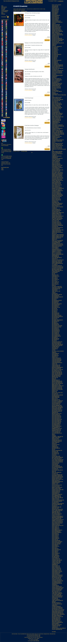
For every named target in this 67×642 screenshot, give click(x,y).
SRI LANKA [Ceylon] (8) (55, 556)
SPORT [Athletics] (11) (55, 527)
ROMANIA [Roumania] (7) (56, 482)
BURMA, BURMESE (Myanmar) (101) (57, 116)
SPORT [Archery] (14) (55, 526)
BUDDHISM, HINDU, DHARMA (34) (57, 113)
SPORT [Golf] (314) (55, 539)
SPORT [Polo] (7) (54, 547)
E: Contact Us (60, 1)
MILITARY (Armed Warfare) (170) (57, 382)
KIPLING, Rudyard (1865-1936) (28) (57, 344)
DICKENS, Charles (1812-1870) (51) (57, 180)
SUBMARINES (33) (55, 564)
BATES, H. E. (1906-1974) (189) (57, 79)
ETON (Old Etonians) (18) (56, 209)
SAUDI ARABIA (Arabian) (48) (56, 496)
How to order (3, 8)
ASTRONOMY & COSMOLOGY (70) (57, 70)
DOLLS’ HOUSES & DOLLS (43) (57, 184)
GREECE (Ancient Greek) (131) (57, 246)
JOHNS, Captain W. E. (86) (56, 291)
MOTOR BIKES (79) (55, 393)
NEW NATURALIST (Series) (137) (57, 410)
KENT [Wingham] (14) (55, 339)
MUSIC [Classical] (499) (55, 397)
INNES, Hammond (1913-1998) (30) (57, 270)
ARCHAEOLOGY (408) (55, 37)
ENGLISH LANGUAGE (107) (56, 198)
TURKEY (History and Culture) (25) (57, 600)
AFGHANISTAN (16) (55, 7)
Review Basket (3, 16)
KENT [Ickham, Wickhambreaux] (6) (57, 319)
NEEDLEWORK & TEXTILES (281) (57, 406)
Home (2, 5)
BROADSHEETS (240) (55, 109)
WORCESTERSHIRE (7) (55, 623)
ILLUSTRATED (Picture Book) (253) (57, 268)
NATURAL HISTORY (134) (56, 404)
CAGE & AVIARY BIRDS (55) (56, 120)
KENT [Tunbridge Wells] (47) (56, 336)
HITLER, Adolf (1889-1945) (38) (57, 257)
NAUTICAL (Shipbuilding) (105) (57, 405)
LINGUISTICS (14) (55, 356)
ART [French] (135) (55, 55)
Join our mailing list (4, 11)
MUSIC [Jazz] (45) (55, 398)
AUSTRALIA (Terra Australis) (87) (57, 72)
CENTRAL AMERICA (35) (56, 135)
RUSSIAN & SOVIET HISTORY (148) (57, 489)
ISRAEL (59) (54, 285)
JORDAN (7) (54, 292)
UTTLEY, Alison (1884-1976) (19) (57, 603)
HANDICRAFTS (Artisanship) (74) (57, 250)
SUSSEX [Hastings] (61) (56, 573)
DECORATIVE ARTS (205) (56, 171)
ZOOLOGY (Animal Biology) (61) (57, 629)
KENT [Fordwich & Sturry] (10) (56, 315)
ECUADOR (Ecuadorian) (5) (56, 191)
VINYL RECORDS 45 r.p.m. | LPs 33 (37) (58, 609)
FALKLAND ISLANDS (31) (56, 211)
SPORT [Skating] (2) (55, 550)
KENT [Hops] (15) (54, 318)
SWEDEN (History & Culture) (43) (57, 576)
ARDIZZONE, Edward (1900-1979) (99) (58, 42)
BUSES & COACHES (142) (56, 117)
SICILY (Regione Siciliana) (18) (57, 513)
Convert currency (47, 64)
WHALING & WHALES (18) (56, 617)
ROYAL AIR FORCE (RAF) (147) (57, 485)
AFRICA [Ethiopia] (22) (55, 9)
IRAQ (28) (53, 273)
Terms (2, 168)
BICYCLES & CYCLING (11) (56, 86)
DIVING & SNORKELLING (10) (56, 182)
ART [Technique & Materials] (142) (57, 64)
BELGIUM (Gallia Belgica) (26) (56, 84)
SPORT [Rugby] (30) (55, 548)
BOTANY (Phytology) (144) (56, 98)
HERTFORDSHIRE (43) (55, 256)
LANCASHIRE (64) (55, 348)
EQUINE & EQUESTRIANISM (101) (57, 203)
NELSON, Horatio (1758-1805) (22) (57, 407)
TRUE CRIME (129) (55, 598)
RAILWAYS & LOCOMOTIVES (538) (57, 476)
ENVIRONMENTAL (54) (55, 202)
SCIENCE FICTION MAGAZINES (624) (58, 500)
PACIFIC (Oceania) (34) (55, 442)
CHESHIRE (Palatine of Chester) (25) (58, 139)
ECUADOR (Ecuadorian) (28, 35)
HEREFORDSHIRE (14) (55, 255)
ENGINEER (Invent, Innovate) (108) (57, 195)
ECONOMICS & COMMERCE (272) (57, 190)
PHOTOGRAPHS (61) (55, 452)
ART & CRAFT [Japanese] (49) (57, 46)
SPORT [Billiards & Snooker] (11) (57, 530)
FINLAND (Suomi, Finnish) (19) (56, 214)
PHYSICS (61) (54, 455)
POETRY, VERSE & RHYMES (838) (57, 460)
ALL (44, 8)
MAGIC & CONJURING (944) (56, 368)
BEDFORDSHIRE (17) (55, 82)
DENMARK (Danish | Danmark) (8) (57, 175)
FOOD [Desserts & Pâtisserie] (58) (57, 225)
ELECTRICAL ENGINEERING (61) (57, 194)
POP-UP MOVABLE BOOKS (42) (57, 466)
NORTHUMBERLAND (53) (56, 425)
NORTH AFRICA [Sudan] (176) (56, 421)
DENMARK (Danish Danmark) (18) (57, 174)
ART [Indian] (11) (54, 57)
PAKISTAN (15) (54, 443)
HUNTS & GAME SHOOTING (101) (57, 263)
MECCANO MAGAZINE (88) (56, 375)
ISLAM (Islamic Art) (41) (55, 276)
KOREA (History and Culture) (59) (57, 345)
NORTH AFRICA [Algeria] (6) (56, 415)
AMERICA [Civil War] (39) (56, 24)
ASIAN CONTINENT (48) (56, 67)
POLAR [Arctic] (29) (55, 464)
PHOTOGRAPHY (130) (55, 453)
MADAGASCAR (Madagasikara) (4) (57, 367)
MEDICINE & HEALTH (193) (56, 376)
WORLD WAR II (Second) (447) (57, 624)
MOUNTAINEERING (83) (55, 396)
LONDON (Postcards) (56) (56, 366)
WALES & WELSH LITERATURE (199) (58, 610)
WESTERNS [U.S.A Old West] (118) (57, 616)
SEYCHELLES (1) (54, 505)
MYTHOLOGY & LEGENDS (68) (57, 401)
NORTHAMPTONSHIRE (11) (56, 423)
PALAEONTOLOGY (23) (55, 444)
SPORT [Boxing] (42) (55, 533)
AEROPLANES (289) (55, 6)
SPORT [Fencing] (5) (55, 536)
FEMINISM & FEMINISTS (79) (56, 213)
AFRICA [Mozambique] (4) (56, 15)
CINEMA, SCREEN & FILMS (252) (57, 151)
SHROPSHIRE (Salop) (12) (56, 511)
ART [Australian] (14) (55, 49)
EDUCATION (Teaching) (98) (56, 193)
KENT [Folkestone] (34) (55, 314)
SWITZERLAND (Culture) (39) (56, 577)
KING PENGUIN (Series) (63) (56, 343)
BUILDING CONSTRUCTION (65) (57, 114)
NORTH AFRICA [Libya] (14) (56, 418)
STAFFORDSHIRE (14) (55, 557)
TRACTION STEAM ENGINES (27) (57, 595)
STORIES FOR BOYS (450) (56, 561)
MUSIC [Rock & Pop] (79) (56, 399)
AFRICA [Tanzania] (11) (55, 17)
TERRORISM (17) (54, 584)
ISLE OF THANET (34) (55, 281)
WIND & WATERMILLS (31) (56, 620)
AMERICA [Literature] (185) (56, 27)
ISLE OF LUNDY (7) (55, 277)
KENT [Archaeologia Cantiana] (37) (57, 296)
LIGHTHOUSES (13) (55, 354)
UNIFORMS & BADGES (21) (56, 602)
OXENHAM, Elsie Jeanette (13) (57, 440)
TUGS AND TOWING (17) (56, 599)
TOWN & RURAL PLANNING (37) (57, 593)
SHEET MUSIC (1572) (55, 508)
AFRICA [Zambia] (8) (55, 19)
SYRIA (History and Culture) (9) (57, 579)
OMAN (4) (53, 434)
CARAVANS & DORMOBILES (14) (57, 128)
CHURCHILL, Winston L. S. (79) (57, 146)
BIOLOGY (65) (54, 89)
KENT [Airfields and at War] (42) (57, 294)
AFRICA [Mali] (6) (54, 14)
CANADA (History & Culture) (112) (57, 124)
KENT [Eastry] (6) (54, 310)
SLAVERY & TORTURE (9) (56, 515)
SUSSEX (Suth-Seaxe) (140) (56, 569)
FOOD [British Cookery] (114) (56, 223)
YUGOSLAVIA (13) (55, 627)
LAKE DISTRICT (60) (55, 347)
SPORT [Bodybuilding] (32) (56, 531)
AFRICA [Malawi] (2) (55, 12)
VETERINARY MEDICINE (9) (56, 606)
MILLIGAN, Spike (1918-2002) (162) (57, 383)
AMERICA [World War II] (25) (56, 29)
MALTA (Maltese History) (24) (56, 370)
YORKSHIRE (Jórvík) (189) (56, 625)
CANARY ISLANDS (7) (55, 127)
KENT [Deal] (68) (54, 308)
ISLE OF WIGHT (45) (55, 283)
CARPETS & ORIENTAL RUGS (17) (57, 130)
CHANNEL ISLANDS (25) (56, 137)
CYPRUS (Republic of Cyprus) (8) (57, 167)
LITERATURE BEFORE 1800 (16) (57, 362)
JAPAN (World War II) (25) (56, 288)
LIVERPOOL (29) (54, 363)
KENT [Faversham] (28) (55, 313)
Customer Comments (4, 10)
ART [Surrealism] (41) (55, 63)
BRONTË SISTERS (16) (55, 111)
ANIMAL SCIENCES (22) (56, 32)
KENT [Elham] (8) (54, 311)
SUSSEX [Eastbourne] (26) (56, 572)
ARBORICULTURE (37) (55, 36)
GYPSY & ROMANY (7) (55, 248)
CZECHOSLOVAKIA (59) (56, 168)
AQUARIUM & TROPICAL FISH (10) (57, 34)
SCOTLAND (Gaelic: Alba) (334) (57, 501)
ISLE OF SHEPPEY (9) (55, 279)
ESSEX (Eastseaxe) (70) (56, 205)
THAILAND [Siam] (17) (55, 585)
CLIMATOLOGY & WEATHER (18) (57, 153)
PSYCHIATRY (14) (55, 473)
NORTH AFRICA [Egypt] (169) (56, 416)
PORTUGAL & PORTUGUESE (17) (57, 467)
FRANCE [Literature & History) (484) (57, 229)
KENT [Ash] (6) (54, 299)
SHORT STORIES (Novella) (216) (57, 510)
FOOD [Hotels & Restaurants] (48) (57, 227)
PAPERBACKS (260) (55, 446)
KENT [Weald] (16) (55, 337)
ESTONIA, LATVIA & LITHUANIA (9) (57, 206)
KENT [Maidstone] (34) (55, 321)
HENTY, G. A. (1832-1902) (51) (56, 253)
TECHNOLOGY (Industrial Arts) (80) (57, 580)
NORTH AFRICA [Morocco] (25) (57, 419)
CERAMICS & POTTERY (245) (57, 136)
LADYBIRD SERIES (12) (55, 346)
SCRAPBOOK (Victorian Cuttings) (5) (58, 503)
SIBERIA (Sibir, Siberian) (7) (56, 512)
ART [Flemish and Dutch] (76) (56, 54)
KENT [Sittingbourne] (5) (56, 330)
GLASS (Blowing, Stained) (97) (57, 241)
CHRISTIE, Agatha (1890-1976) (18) (57, 145)
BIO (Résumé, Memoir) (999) (56, 87)
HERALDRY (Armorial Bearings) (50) (57, 254)
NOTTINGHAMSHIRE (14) (56, 427)
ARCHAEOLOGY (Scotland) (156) (57, 40)
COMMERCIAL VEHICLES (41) (56, 156)
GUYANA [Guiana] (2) (55, 247)
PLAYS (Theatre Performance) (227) (57, 459)
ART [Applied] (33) (55, 48)
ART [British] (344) (55, 52)
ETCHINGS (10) (54, 208)
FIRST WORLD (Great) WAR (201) (57, 218)
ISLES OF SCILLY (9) (55, 284)
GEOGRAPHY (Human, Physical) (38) (57, 234)
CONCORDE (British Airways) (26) (57, 158)
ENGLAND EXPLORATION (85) (57, 196)
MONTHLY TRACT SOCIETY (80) (57, 392)
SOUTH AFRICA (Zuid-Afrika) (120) (57, 521)
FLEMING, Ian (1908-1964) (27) (56, 219)
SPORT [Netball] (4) (55, 545)
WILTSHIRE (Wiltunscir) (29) (56, 618)
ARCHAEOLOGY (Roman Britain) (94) (58, 39)
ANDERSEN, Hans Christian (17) (57, 30)
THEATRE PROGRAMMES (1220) (57, 588)
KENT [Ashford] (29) (55, 298)
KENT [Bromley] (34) (55, 302)
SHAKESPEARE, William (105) (56, 506)
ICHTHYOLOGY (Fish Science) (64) (57, 266)
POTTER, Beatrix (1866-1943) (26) (57, 470)
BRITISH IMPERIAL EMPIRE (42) (57, 107)
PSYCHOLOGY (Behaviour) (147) (57, 474)
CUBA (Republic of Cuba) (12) (56, 166)
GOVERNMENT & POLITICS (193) (57, 243)
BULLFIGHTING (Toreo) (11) (56, 115)
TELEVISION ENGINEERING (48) (57, 583)
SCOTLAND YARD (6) (55, 502)
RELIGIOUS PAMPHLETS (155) (57, 478)
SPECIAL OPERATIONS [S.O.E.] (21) (57, 525)
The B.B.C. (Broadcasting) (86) (57, 586)
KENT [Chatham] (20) (55, 306)
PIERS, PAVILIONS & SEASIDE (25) (57, 457)
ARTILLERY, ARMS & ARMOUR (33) (57, 66)
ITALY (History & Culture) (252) (57, 286)
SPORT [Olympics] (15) (55, 546)
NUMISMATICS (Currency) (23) (57, 428)
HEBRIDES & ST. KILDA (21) (56, 251)
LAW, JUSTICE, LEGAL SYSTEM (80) (58, 351)
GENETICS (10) (54, 233)
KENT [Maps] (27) (54, 322)
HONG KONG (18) (54, 258)
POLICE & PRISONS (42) (56, 465)
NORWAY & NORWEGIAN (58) (56, 426)
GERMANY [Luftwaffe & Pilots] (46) (57, 236)
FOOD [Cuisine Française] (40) (57, 224)
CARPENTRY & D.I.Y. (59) (56, 129)
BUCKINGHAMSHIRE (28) (56, 112)
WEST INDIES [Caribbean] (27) (56, 615)
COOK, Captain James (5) (56, 159)
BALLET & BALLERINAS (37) (56, 78)
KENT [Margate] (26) (55, 323)
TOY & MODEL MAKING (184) (56, 594)
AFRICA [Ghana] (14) (55, 10)
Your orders (3, 9)
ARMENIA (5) (54, 45)
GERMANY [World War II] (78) (56, 238)
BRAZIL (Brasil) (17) (55, 101)
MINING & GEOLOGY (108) (56, 384)
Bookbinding (3, 13)
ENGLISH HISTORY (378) (56, 197)
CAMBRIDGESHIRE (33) (55, 121)
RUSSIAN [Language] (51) (56, 490)
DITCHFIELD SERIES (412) (56, 181)
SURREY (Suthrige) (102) (56, 566)
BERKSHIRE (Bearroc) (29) (56, 85)
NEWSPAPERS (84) (55, 412)
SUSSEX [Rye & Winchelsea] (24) (57, 575)
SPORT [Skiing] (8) (55, 551)
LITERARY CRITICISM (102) (56, 358)
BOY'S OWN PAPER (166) (56, 100)
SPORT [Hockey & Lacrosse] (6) (57, 541)
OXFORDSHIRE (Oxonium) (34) (57, 441)
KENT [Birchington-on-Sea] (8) (57, 300)
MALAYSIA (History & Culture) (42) (57, 369)
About (2, 12)
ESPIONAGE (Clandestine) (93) (57, 204)
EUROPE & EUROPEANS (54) (56, 210)
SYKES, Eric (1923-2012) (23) (56, 578)
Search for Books (4, 7)
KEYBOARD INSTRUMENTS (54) (57, 341)
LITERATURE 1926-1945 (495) (56, 360)
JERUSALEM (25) (54, 289)
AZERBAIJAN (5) (54, 76)
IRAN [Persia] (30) (55, 272)
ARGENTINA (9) (54, 44)
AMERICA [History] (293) (56, 25)
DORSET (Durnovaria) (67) (56, 186)
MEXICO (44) (54, 378)
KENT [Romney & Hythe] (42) (56, 326)
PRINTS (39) (54, 471)
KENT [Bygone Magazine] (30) (57, 303)
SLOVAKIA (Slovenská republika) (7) (57, 516)
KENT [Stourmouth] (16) (55, 331)
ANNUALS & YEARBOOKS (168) (57, 33)
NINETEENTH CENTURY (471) (56, 413)
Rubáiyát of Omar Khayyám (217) (57, 487)
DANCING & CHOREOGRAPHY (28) (57, 169)
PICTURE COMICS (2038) (56, 456)
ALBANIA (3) (54, 23)
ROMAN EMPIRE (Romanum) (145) (57, 481)
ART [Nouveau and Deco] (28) (56, 60)
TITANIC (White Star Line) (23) (57, 592)
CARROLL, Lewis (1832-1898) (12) (57, 131)
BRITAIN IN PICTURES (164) (56, 106)
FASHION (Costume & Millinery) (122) (58, 212)
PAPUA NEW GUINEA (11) (56, 448)
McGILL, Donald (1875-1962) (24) (57, 374)
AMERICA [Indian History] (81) (56, 26)
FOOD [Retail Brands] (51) (56, 228)
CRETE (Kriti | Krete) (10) (56, 162)
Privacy (2, 169)
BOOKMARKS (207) (55, 93)
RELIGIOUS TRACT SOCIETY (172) (57, 479)
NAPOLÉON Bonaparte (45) (56, 403)
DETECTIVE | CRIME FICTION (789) (57, 177)
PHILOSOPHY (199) (55, 451)
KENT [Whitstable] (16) (55, 338)
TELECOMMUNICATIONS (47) (56, 582)
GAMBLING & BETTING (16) (56, 231)
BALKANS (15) (54, 77)
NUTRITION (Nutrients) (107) (56, 429)
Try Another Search (24, 11)
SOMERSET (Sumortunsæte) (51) (57, 520)
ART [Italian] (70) (54, 59)
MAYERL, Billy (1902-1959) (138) (57, 373)
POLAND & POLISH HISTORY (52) (57, 461)
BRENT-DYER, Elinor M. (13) (56, 102)
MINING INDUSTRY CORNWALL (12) (57, 385)
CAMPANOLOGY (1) (55, 123)
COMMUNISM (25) (55, 157)
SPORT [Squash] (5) (55, 554)
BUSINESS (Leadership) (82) (56, 119)
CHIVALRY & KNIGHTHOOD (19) (57, 144)
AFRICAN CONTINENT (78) (56, 21)
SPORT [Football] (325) (55, 538)
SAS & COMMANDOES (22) (56, 495)
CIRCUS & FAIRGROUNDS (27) (57, 152)
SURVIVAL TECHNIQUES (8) (56, 568)
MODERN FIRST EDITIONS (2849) (57, 389)
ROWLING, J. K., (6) (55, 483)
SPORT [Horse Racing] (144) (56, 542)
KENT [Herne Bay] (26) (55, 317)
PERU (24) (53, 449)
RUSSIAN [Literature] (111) (56, 491)
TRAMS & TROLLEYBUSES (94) (57, 597)
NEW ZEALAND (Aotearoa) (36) (57, 411)
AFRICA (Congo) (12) (55, 8)
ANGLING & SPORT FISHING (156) (57, 31)
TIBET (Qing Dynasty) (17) (56, 591)
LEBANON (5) (54, 352)
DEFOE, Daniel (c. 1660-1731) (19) (57, 172)
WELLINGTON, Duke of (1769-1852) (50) (58, 614)
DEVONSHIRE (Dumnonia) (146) (57, 179)
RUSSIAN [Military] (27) (55, 493)
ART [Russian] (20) (55, 61)
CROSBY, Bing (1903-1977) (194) (57, 165)
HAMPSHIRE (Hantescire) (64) (56, 249)
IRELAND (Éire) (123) (55, 274)
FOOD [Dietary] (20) (55, 226)
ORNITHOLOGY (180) (55, 438)
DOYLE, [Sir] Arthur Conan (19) (57, 187)
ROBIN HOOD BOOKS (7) (56, 480)
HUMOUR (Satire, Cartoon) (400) (57, 261)
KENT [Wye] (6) (54, 340)
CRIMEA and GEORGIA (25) (56, 164)
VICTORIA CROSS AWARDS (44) (57, 607)
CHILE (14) (53, 142)
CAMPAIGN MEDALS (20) (56, 122)
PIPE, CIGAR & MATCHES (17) (57, 458)
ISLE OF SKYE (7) (55, 280)
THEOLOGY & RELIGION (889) (56, 590)
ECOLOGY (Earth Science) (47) (57, 189)
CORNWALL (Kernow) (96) (56, 160)
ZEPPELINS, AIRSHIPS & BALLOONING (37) (59, 628)
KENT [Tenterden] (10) (55, 332)
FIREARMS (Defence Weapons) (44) (57, 216)
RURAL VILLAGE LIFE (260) (56, 488)
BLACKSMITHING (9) (55, 90)
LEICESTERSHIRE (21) (55, 353)
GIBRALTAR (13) (54, 239)
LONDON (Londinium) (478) (56, 364)
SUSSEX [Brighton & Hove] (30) (57, 571)
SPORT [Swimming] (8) (55, 555)
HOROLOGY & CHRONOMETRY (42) (57, 259)
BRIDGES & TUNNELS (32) (56, 105)
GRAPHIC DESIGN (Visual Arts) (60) (57, 244)
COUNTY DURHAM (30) (55, 161)
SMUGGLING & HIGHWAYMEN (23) (57, 517)
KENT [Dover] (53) (55, 309)
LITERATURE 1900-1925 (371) (56, 359)
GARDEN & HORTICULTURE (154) (57, 232)
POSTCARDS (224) (55, 468)
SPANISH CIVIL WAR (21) (56, 524)
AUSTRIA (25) (54, 74)
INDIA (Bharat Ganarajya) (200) (56, 269)
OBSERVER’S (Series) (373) (56, 430)
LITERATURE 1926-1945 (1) (56, 361)
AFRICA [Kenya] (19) (55, 11)
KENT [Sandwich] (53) (55, 328)
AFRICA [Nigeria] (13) (55, 16)
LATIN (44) (53, 349)
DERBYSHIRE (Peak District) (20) (57, 176)
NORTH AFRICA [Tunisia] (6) (56, 422)
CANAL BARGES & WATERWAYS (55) (58, 126)
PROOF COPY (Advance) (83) (56, 472)
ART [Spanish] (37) (55, 62)
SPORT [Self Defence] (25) (56, 549)
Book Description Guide (5, 167)
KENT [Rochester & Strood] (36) (57, 325)
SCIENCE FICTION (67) (55, 498)
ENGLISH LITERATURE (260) (56, 199)
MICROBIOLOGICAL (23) (56, 379)
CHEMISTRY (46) (54, 138)
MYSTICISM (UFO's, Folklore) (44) (57, 400)
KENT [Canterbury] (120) (56, 304)
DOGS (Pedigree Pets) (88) (56, 183)
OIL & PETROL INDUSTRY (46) (57, 433)
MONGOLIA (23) (54, 391)
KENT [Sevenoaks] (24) (55, 329)
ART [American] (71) (55, 47)
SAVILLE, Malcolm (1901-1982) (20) (57, 497)
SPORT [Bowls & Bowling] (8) (56, 532)
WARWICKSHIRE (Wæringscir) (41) (57, 612)
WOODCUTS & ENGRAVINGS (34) (57, 622)
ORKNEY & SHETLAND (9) (56, 437)
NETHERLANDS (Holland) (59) (56, 408)
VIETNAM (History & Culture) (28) (57, 608)
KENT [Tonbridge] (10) (55, 333)
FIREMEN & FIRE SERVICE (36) (57, 217)
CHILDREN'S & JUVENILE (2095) (57, 141)
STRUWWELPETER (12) (56, 563)
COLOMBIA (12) (54, 154)
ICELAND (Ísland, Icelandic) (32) (57, 265)
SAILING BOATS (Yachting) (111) (57, 494)
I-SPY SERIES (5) (54, 264)
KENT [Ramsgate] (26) (55, 324)
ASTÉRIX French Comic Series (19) (57, 68)
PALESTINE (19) (54, 445)
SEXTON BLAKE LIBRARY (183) (57, 504)
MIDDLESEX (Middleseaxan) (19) (57, 381)
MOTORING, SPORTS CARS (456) (57, 395)
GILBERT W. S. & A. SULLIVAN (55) (57, 240)
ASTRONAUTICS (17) (55, 69)
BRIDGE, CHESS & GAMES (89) (57, 104)
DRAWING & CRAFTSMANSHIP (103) (58, 188)
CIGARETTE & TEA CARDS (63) (57, 147)
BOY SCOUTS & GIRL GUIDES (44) (57, 99)
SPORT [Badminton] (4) (55, 528)
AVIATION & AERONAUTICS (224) (57, 75)
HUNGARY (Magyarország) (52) (57, 262)
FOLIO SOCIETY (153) (55, 220)
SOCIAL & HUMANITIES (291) (56, 518)
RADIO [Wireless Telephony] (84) (57, 475)
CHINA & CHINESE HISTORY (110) (57, 143)
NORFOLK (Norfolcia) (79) (56, 414)
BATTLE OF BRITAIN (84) (56, 81)
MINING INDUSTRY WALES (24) (57, 386)
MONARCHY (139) (55, 390)
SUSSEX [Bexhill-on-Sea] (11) (56, 570)
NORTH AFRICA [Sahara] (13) (56, 420)
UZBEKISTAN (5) (54, 605)
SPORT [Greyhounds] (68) (56, 540)
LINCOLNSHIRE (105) (55, 355)
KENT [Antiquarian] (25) (55, 295)
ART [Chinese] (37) (55, 53)
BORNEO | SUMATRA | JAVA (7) (57, 97)
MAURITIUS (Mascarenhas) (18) (57, 371)
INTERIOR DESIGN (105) (56, 271)
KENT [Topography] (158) (56, 334)
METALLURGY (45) (55, 377)
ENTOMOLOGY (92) (55, 201)
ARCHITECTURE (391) (55, 41)
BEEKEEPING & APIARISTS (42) (57, 83)
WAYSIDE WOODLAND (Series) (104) (58, 613)
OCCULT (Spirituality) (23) (56, 431)
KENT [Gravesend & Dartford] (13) (57, 316)
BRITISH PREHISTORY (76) (56, 108)
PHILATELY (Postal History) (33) (57, 450)
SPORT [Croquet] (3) (55, 535)
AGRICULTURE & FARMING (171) (57, 22)
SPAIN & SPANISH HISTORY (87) (57, 523)
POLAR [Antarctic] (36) (55, 463)
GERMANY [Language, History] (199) (58, 235)
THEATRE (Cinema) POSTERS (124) (57, 587)
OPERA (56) (54, 435)
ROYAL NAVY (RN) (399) (56, 486)
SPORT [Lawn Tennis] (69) (56, 543)
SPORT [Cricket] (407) (55, 534)
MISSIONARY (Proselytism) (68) (57, 388)
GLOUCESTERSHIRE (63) (56, 242)
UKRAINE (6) (54, 601)
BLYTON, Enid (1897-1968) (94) (57, 91)
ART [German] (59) (55, 56)
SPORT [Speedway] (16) (56, 553)
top (31, 152)
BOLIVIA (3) (54, 92)
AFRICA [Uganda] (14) (55, 18)
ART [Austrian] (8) (55, 51)
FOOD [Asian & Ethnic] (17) (56, 221)
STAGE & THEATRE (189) (56, 558)
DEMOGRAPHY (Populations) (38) (57, 173)
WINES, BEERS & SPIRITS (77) (57, 621)
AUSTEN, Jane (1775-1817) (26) (57, 71)
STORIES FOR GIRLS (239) (56, 562)
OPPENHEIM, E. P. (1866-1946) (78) (57, 436)
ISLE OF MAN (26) (55, 278)
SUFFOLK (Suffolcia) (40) (56, 565)
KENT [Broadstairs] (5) (55, 301)
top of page (54, 631)
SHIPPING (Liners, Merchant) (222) (57, 509)
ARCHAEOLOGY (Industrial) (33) (57, 38)
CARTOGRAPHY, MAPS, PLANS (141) (58, 132)
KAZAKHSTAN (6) (55, 293)
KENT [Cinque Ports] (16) (56, 307)
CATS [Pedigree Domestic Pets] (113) (58, 134)
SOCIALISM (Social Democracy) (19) (57, 519)
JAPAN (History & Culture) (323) (57, 287)
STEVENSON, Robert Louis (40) (57, 560)
